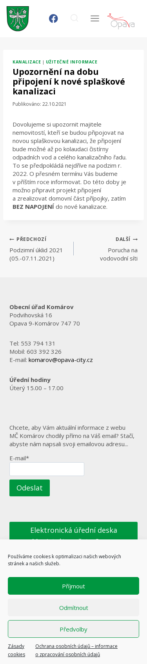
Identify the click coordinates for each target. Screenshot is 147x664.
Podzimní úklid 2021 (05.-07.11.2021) (38, 248)
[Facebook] (53, 18)
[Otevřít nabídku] (94, 18)
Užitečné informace (71, 62)
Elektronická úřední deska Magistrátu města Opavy (73, 535)
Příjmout (73, 586)
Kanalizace (27, 62)
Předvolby (73, 629)
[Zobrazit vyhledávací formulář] (74, 19)
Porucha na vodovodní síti (109, 248)
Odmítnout (73, 608)
